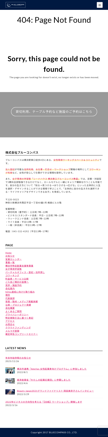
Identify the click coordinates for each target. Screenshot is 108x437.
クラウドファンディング (18, 327)
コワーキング (12, 275)
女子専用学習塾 (13, 269)
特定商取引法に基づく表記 (19, 318)
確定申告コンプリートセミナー (21, 334)
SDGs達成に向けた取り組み (20, 292)
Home (8, 252)
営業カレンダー (13, 259)
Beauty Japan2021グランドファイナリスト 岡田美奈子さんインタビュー (55, 391)
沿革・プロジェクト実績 (18, 305)
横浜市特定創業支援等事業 (19, 265)
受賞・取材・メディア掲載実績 (21, 301)
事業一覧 (10, 262)
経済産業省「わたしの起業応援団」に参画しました (43, 380)
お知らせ (10, 256)
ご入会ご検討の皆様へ (17, 282)
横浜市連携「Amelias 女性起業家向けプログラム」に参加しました (52, 369)
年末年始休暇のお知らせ (18, 358)
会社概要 (10, 308)
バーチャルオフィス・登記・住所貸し (25, 272)
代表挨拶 (10, 298)
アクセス (10, 321)
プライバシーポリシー (17, 314)
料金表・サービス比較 (17, 278)
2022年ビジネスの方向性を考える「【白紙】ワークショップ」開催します (43, 402)
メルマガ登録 (12, 331)
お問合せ (10, 324)
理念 (7, 295)
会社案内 (10, 288)
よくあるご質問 (13, 311)
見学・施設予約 (13, 285)
